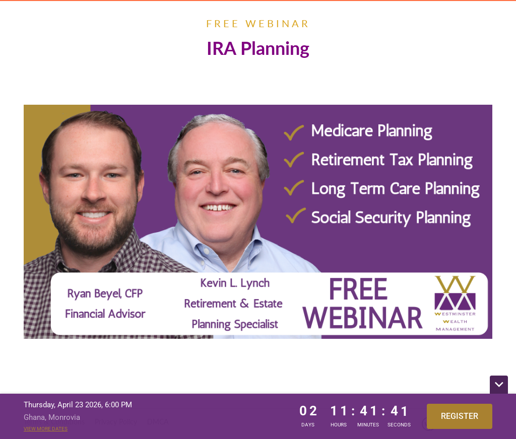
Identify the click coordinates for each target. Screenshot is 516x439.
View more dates (46, 428)
